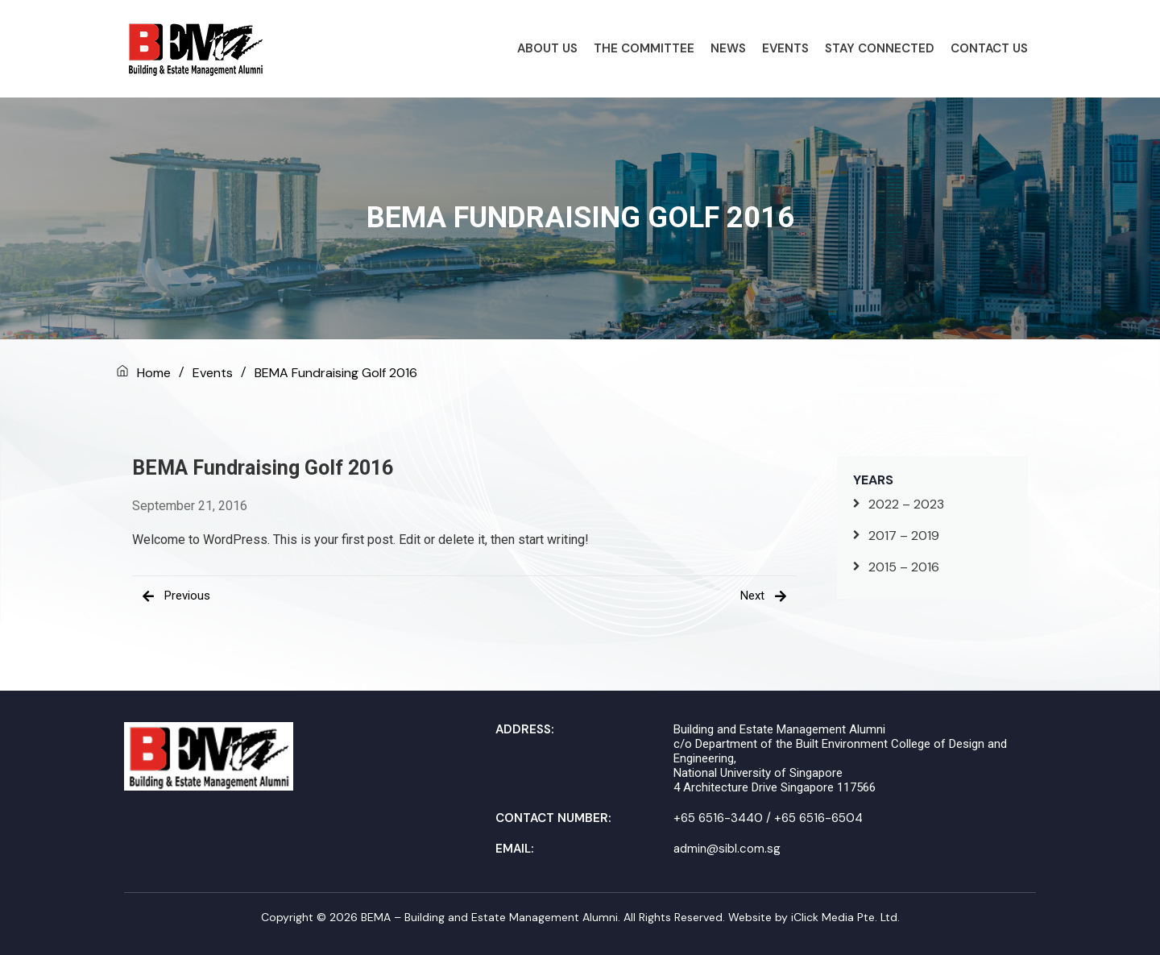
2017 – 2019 (903, 535)
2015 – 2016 (903, 567)
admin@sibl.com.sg (727, 849)
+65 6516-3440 (718, 818)
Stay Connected (879, 48)
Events (785, 48)
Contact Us (989, 48)
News (728, 48)
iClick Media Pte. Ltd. (845, 917)
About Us (547, 48)
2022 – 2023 (906, 504)
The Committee (644, 48)
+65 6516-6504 (818, 818)
